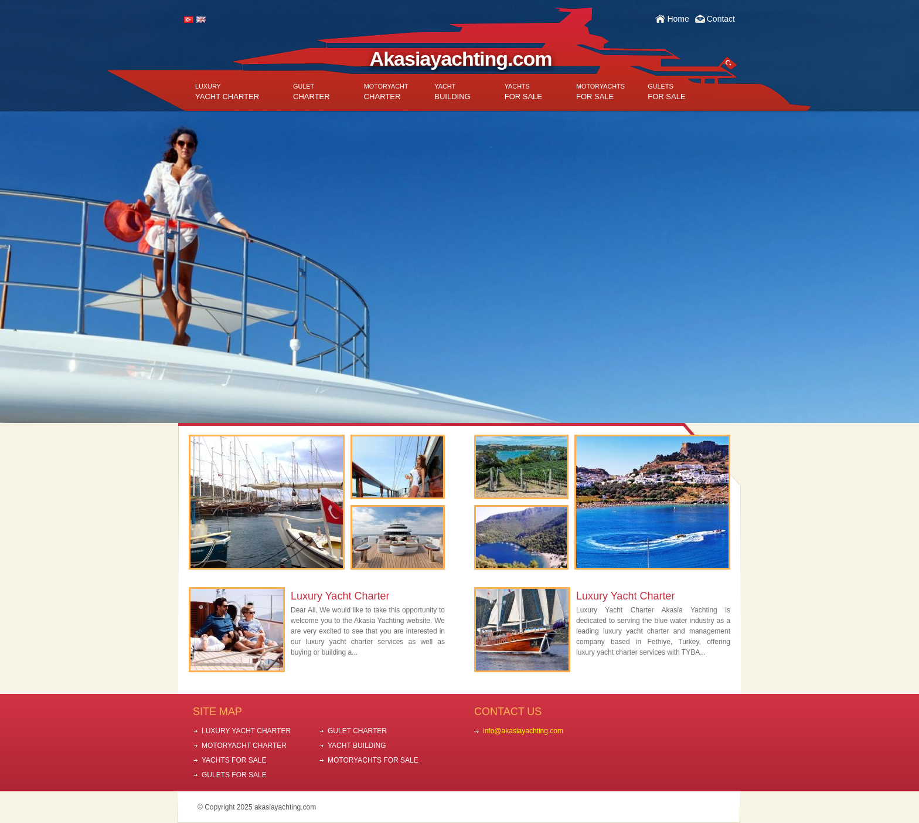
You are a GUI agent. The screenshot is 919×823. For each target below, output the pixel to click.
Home (678, 18)
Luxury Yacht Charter (340, 596)
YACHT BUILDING (357, 745)
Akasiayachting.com (461, 59)
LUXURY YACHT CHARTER (246, 731)
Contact (721, 18)
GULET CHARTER (357, 731)
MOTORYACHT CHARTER (244, 745)
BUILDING (452, 92)
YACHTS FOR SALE (234, 760)
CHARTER (311, 92)
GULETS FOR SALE (234, 775)
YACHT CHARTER (227, 92)
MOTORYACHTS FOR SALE (373, 760)
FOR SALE (523, 92)
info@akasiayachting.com (523, 731)
